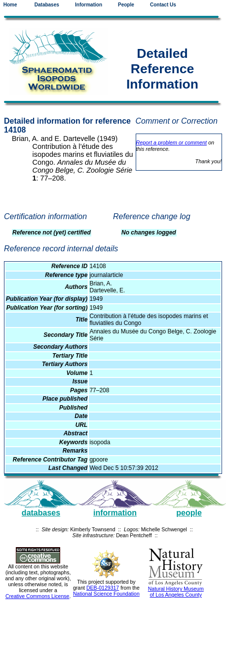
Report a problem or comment (171, 142)
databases (41, 513)
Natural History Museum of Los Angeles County (176, 592)
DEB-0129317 (102, 588)
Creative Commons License (37, 596)
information (115, 513)
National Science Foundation (106, 594)
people (189, 513)
